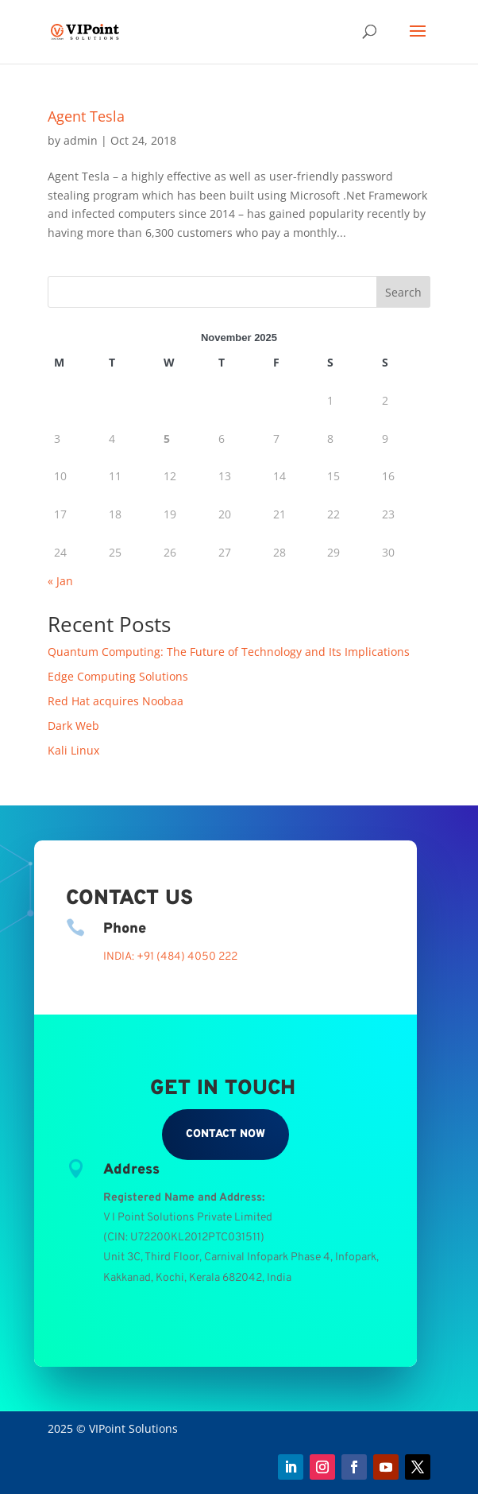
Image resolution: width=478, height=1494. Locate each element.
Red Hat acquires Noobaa (115, 700)
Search (403, 292)
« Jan (60, 580)
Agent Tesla (86, 116)
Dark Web (73, 725)
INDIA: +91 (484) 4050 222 (170, 957)
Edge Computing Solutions (118, 676)
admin (81, 140)
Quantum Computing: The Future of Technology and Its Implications (229, 651)
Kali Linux (73, 750)
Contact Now (225, 1134)
